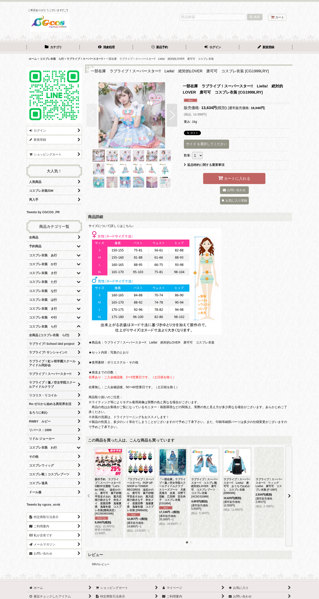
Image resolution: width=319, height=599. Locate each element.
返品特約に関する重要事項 (204, 165)
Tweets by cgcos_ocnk (43, 504)
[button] (91, 115)
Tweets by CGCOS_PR (43, 212)
